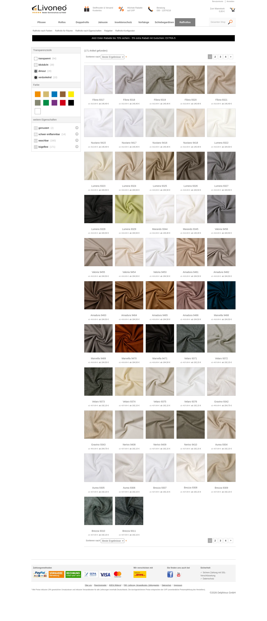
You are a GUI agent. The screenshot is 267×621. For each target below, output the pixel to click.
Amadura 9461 (191, 272)
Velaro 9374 (129, 401)
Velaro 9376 (190, 401)
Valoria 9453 (160, 272)
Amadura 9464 (129, 315)
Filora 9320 (191, 99)
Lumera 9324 (129, 186)
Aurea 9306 (129, 487)
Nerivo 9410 (190, 444)
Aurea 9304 (221, 444)
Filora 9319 (160, 99)
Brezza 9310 (98, 531)
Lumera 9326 (191, 186)
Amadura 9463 (98, 315)
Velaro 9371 (190, 358)
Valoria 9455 (98, 272)
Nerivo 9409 (159, 444)
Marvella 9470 (129, 358)
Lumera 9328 (98, 229)
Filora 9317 (98, 99)
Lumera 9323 (98, 186)
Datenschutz (166, 585)
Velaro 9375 (160, 401)
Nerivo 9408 (129, 444)
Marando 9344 (160, 229)
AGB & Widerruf (115, 585)
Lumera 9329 (129, 229)
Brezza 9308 (190, 487)
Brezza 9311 (129, 531)
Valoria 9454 (129, 272)
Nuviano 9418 (190, 142)
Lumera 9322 (221, 142)
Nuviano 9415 (98, 142)
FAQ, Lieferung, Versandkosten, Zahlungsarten (141, 585)
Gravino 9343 (98, 444)
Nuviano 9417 (129, 142)
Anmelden (230, 1)
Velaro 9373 (98, 401)
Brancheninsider (100, 585)
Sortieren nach (93, 56)
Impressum (178, 585)
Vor (231, 56)
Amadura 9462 (221, 272)
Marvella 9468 (221, 315)
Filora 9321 (221, 99)
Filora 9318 (129, 99)
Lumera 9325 (160, 186)
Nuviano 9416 (160, 142)
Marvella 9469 (98, 358)
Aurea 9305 (98, 487)
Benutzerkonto (217, 1)
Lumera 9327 (221, 186)
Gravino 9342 (221, 401)
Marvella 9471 (159, 358)
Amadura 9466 (191, 315)
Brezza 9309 (221, 487)
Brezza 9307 (160, 487)
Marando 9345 (190, 229)
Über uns (88, 585)
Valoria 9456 (221, 229)
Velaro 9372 (221, 358)
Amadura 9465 (160, 315)
